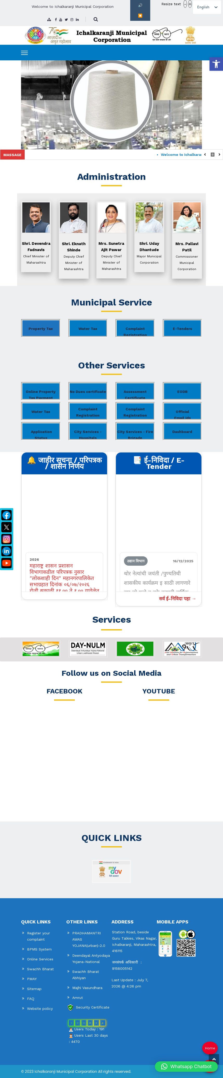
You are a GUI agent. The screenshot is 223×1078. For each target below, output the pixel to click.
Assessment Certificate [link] (135, 395)
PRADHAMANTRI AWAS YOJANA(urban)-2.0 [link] (88, 939)
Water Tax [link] (87, 329)
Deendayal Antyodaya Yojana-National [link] (91, 958)
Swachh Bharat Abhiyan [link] (85, 974)
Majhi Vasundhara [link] (87, 988)
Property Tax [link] (41, 329)
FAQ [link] (30, 999)
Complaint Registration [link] (135, 332)
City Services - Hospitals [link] (88, 435)
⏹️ (140, 16)
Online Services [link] (40, 959)
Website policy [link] (40, 1008)
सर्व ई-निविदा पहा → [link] (177, 598)
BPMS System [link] (39, 949)
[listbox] (207, 7)
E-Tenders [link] (182, 329)
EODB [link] (182, 392)
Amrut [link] (77, 998)
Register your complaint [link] (38, 936)
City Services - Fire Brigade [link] (135, 435)
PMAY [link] (32, 979)
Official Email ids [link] (182, 415)
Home (210, 1048)
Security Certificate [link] (92, 1007)
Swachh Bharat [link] (40, 969)
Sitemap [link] (34, 989)
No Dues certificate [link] (88, 392)
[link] (216, 64)
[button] (186, 1066)
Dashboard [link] (182, 432)
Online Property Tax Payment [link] (41, 395)
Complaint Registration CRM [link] (135, 413)
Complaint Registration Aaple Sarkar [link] (88, 413)
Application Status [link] (41, 435)
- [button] (185, 4)
